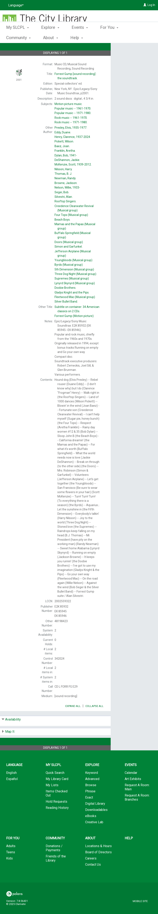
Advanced (92, 790)
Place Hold (129, 49)
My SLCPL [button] (17, 37)
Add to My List (133, 57)
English (11, 784)
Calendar (131, 784)
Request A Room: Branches (137, 809)
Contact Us (93, 876)
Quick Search (55, 784)
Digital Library (95, 815)
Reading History (57, 819)
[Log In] (144, 5)
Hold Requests (56, 813)
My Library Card (57, 790)
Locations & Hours (98, 857)
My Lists (52, 797)
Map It (9, 743)
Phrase (90, 803)
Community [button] (55, 850)
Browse (90, 797)
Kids (9, 870)
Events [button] (80, 37)
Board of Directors (98, 864)
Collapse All (94, 717)
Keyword (91, 784)
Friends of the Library (56, 870)
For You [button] (109, 37)
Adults (10, 857)
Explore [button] (50, 37)
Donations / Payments (54, 860)
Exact (89, 809)
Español (12, 790)
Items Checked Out (56, 805)
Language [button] (14, 776)
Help (129, 850)
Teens (10, 864)
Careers (90, 870)
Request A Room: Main (137, 799)
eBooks (90, 827)
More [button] (139, 37)
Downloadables (96, 821)
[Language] (15, 5)
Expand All (73, 717)
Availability (13, 731)
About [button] (90, 850)
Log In (151, 5)
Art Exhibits (133, 790)
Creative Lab (94, 834)
